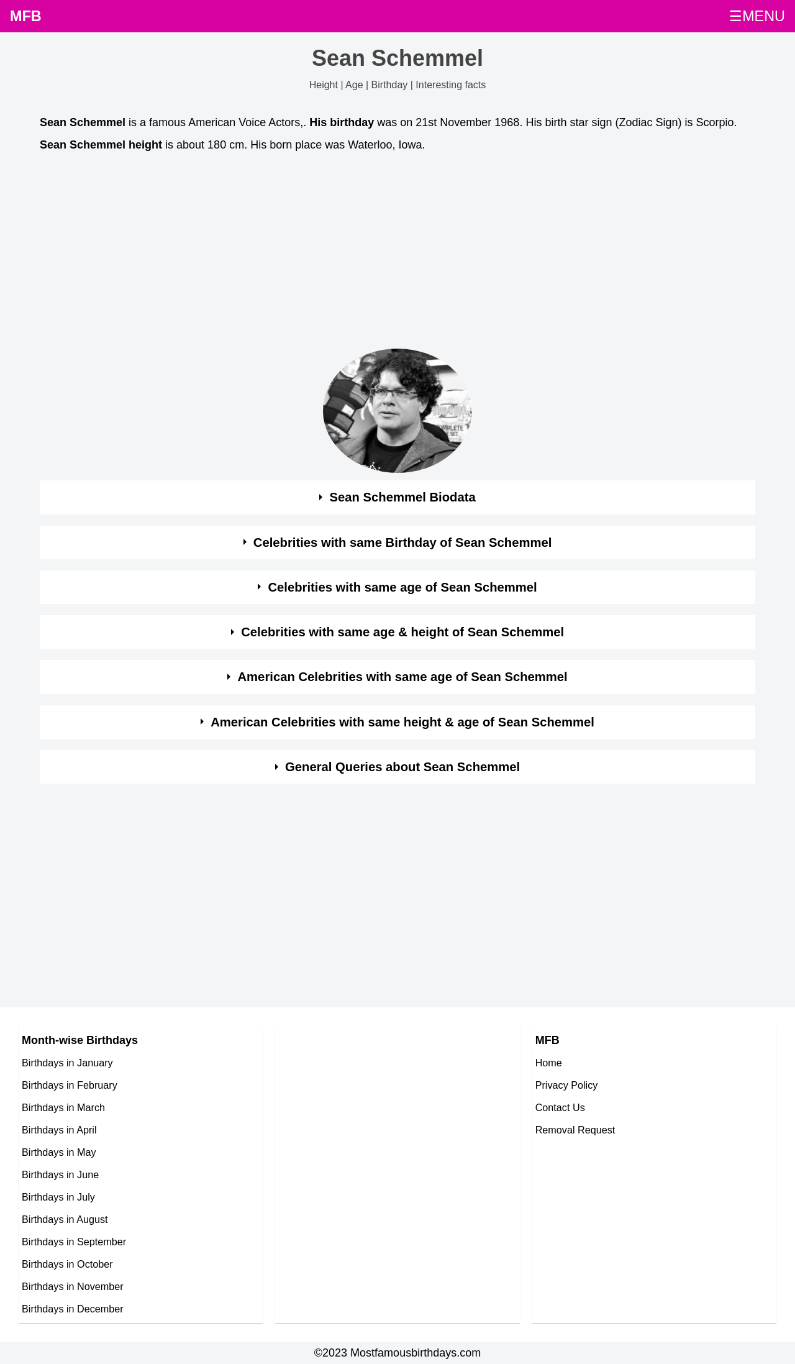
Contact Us (560, 1107)
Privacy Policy (566, 1085)
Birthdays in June (60, 1174)
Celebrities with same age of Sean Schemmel (402, 587)
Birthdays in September (74, 1241)
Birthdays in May (59, 1152)
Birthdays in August (65, 1219)
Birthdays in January (67, 1062)
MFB (26, 16)
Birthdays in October (67, 1264)
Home (548, 1062)
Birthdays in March (63, 1107)
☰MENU (757, 16)
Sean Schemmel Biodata (402, 497)
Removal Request (575, 1129)
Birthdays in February (69, 1085)
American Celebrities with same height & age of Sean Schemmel (402, 722)
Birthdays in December (73, 1308)
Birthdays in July (58, 1196)
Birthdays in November (73, 1286)
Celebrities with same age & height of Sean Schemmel (402, 632)
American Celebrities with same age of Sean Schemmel (402, 677)
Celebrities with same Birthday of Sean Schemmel (402, 542)
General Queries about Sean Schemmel (402, 767)
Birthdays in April (59, 1129)
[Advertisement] (397, 254)
